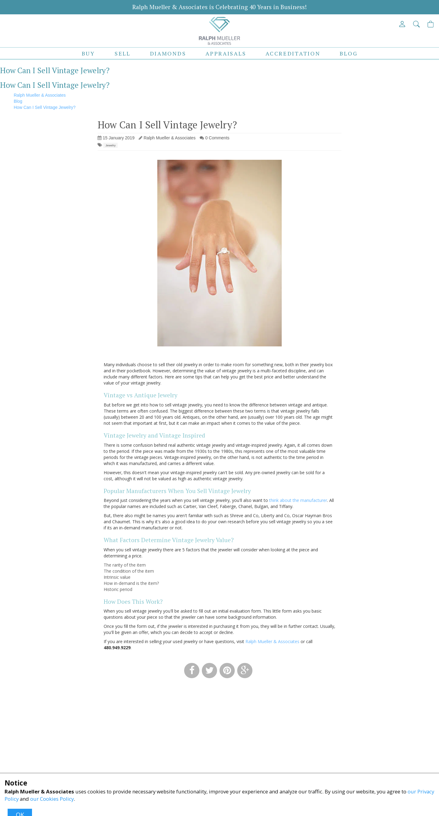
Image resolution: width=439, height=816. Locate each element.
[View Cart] (431, 24)
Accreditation (293, 53)
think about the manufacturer (298, 500)
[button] (417, 24)
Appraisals (225, 53)
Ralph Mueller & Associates (272, 641)
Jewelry (110, 145)
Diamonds (168, 53)
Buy (88, 53)
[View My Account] (402, 24)
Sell (122, 53)
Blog (348, 53)
